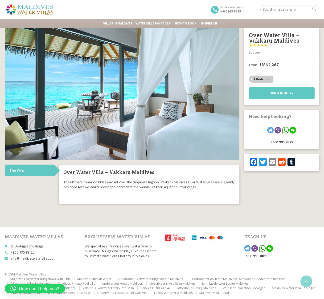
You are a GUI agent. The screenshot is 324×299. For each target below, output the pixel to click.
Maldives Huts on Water (94, 279)
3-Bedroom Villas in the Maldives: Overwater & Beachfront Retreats (237, 279)
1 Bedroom (262, 79)
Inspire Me (209, 23)
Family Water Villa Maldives (173, 293)
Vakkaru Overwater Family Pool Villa (108, 288)
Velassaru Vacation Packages (244, 288)
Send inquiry (281, 93)
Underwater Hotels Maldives (122, 283)
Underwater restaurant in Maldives (122, 293)
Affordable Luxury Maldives (196, 288)
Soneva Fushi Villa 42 (155, 288)
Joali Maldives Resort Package (69, 293)
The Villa (16, 170)
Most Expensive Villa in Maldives (172, 283)
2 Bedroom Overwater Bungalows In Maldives (150, 279)
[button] (35, 288)
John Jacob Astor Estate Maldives (225, 283)
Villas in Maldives (117, 23)
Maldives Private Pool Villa (76, 283)
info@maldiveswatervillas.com (34, 258)
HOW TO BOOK (186, 23)
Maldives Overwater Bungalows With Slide (40, 279)
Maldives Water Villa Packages (294, 288)
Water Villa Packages (153, 23)
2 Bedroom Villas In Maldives (31, 283)
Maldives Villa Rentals (214, 293)
